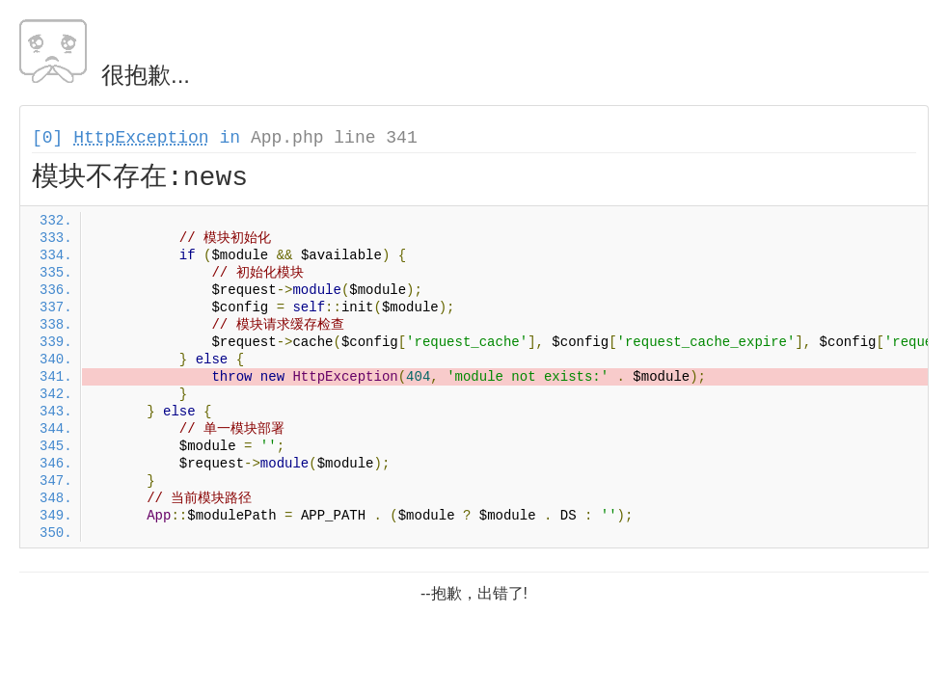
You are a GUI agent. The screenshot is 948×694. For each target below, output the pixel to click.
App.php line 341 (334, 137)
